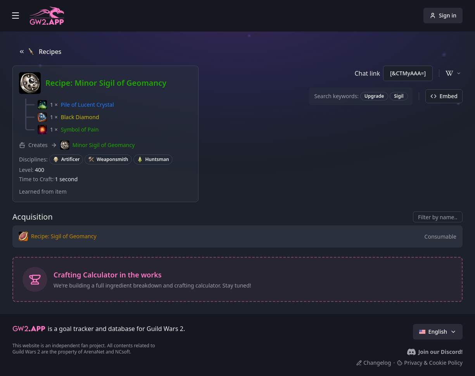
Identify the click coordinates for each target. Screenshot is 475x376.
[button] (76, 104)
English (437, 331)
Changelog (373, 362)
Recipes (40, 51)
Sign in (443, 15)
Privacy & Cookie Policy (430, 362)
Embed (444, 96)
